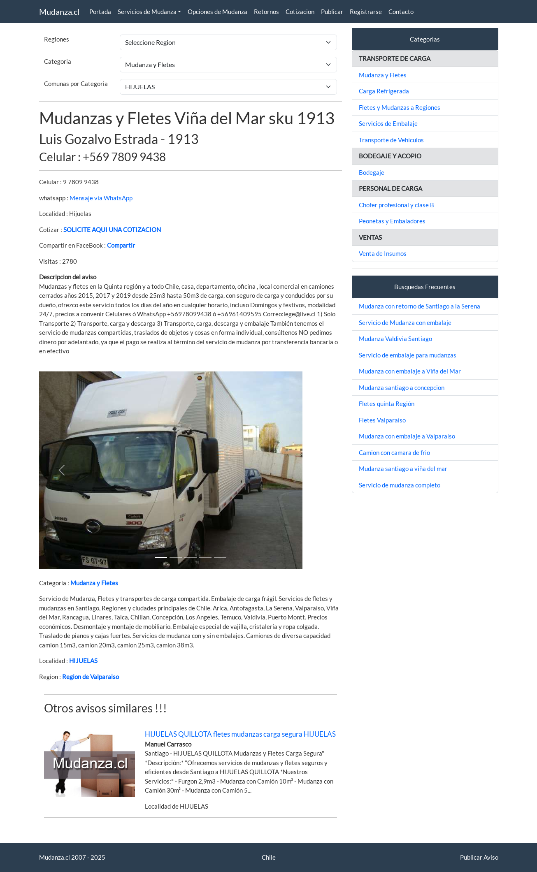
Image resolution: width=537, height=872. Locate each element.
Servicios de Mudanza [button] (147, 11)
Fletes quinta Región (386, 403)
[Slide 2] (190, 557)
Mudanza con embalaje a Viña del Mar (410, 371)
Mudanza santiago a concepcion (401, 387)
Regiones (56, 39)
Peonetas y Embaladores (392, 221)
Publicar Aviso (479, 857)
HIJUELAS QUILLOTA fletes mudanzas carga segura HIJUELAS (240, 734)
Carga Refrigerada (384, 91)
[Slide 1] (161, 557)
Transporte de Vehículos (391, 140)
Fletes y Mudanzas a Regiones (399, 107)
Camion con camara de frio (394, 452)
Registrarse (366, 11)
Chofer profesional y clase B (396, 205)
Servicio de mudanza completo (399, 485)
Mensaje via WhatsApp (101, 198)
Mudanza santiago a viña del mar (403, 468)
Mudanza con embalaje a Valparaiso (407, 436)
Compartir (121, 245)
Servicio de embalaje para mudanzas (407, 355)
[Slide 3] (205, 557)
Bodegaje (371, 172)
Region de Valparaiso (90, 676)
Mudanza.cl (59, 11)
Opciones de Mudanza (217, 11)
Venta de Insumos (383, 253)
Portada (100, 11)
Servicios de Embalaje (388, 123)
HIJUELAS (83, 660)
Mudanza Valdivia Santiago (395, 338)
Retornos (266, 11)
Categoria (57, 61)
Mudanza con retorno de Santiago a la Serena (419, 306)
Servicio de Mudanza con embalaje (405, 322)
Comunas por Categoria (76, 83)
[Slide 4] (220, 557)
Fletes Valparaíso (382, 420)
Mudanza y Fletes (94, 583)
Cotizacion (300, 11)
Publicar (332, 11)
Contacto (401, 11)
